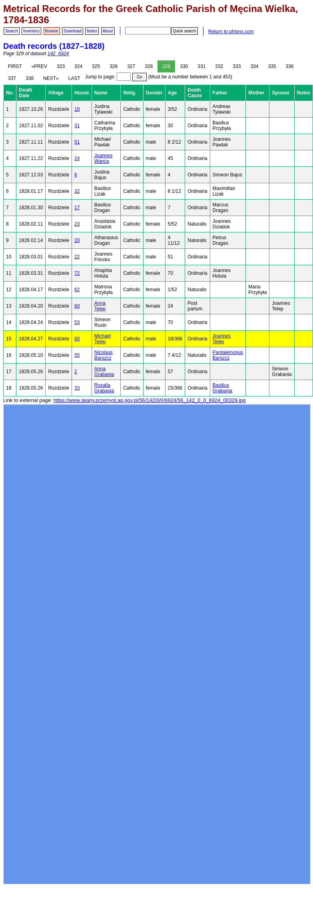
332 (219, 66)
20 (77, 240)
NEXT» (51, 78)
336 (289, 66)
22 (77, 257)
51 (77, 142)
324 (78, 66)
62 (77, 289)
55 (77, 355)
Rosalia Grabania (104, 388)
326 (114, 66)
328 (149, 66)
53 (77, 322)
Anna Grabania (104, 371)
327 (131, 66)
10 (77, 109)
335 (272, 66)
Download (72, 31)
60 (77, 306)
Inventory (31, 31)
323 (61, 66)
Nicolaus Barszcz (103, 355)
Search (11, 31)
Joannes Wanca (103, 158)
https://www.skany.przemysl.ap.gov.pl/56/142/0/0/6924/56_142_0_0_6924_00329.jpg (149, 400)
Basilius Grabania (222, 388)
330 (184, 66)
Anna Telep (100, 306)
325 (96, 66)
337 (12, 78)
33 (77, 388)
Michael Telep (102, 338)
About (108, 31)
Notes (92, 31)
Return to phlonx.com (231, 31)
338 (30, 78)
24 (77, 158)
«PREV (39, 66)
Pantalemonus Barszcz (228, 355)
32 (77, 191)
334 (254, 66)
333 (237, 66)
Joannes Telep (222, 338)
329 (166, 66)
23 (77, 224)
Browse (51, 31)
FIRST (15, 66)
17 (77, 207)
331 (201, 66)
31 (77, 125)
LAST (74, 78)
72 (77, 273)
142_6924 (58, 53)
